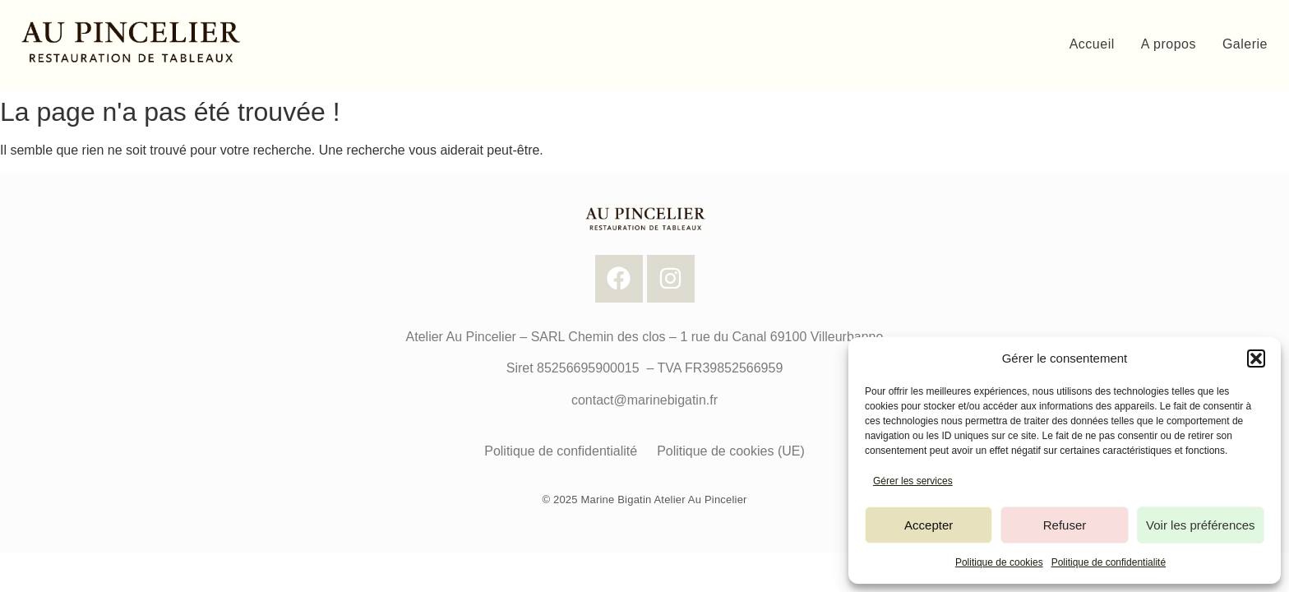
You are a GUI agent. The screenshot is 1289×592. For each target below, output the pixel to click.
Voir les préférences (1200, 525)
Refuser (1065, 525)
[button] (1256, 358)
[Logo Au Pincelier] (129, 41)
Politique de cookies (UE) (731, 451)
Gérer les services (913, 481)
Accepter (928, 525)
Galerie (1245, 44)
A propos (1168, 44)
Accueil (1092, 44)
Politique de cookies (999, 562)
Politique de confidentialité (1108, 562)
